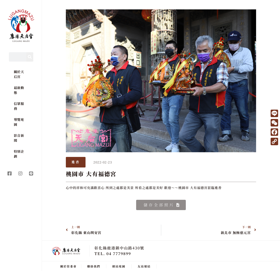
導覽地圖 (19, 122)
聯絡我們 (93, 266)
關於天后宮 (19, 74)
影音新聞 (19, 138)
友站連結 (144, 266)
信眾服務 (19, 106)
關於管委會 (68, 266)
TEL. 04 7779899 (112, 253)
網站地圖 (118, 266)
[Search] (29, 57)
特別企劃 (19, 154)
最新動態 (19, 90)
